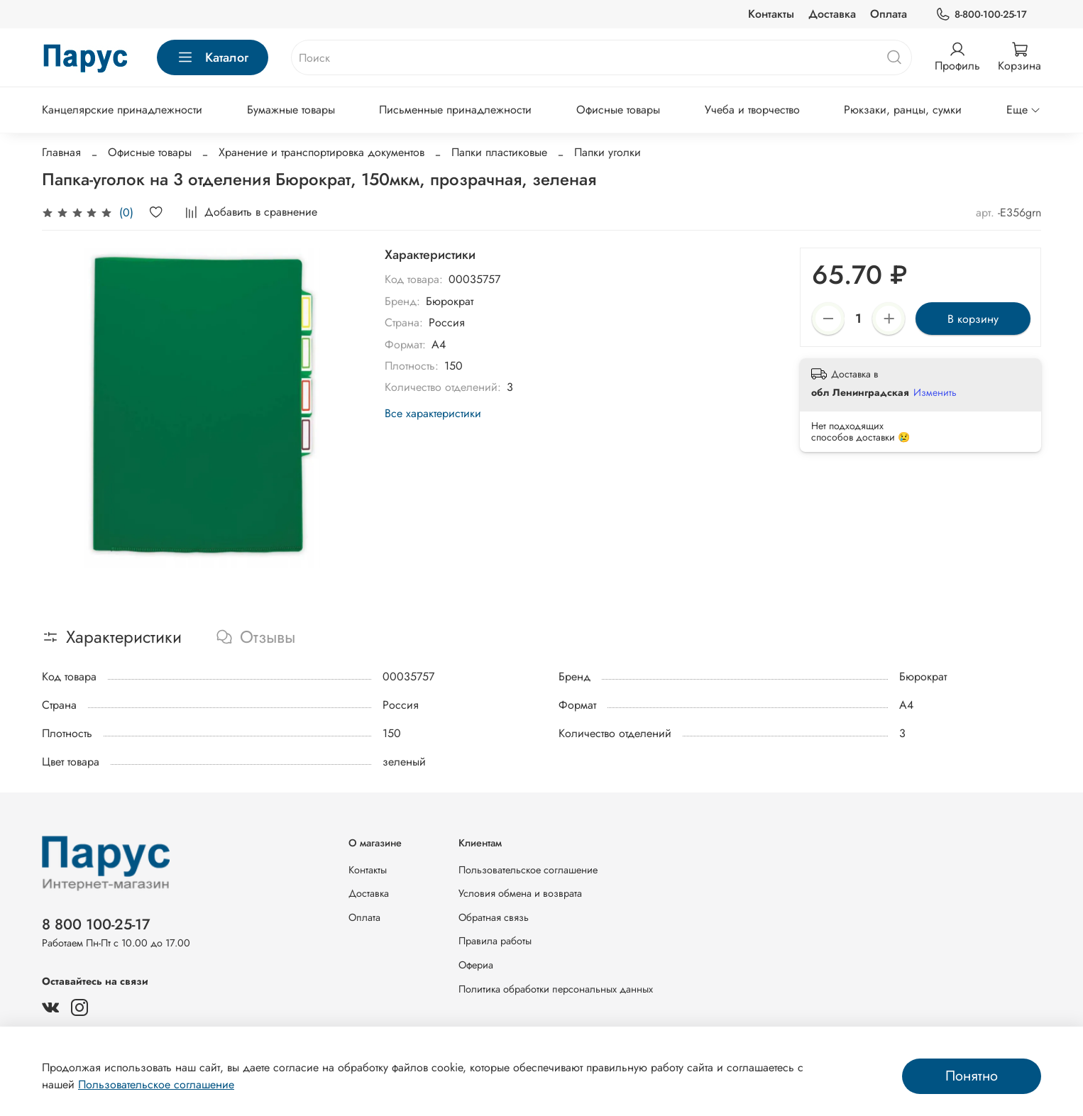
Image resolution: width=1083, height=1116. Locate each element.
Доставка (832, 14)
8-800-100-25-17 (981, 14)
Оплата (888, 14)
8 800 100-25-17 (96, 924)
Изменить (935, 392)
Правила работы (495, 941)
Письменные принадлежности (455, 109)
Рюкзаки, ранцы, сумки (903, 109)
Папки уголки (607, 152)
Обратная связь (493, 917)
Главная (61, 152)
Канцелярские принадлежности (122, 109)
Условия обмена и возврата (520, 893)
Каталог (212, 57)
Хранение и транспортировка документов (321, 152)
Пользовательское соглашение (528, 870)
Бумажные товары (291, 109)
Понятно (971, 1076)
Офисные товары (618, 109)
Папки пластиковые (499, 152)
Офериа (475, 965)
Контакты (771, 14)
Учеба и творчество (752, 109)
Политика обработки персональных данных (555, 989)
